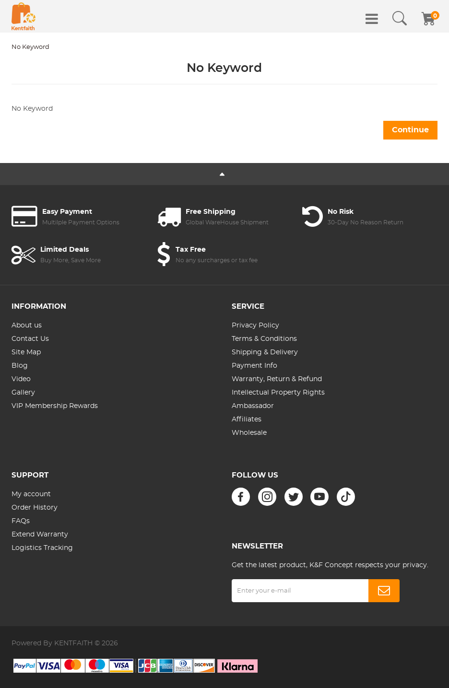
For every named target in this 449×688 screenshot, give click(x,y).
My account (31, 494)
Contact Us (30, 339)
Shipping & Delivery (265, 352)
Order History (35, 507)
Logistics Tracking (42, 548)
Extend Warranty (40, 534)
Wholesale (249, 433)
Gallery (23, 392)
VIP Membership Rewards (55, 406)
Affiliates (246, 419)
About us (27, 325)
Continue (410, 130)
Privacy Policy (255, 325)
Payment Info (254, 365)
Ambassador (253, 406)
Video (21, 379)
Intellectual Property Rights (278, 392)
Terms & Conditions (264, 339)
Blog (20, 365)
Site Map (26, 352)
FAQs (21, 521)
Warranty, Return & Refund (277, 379)
